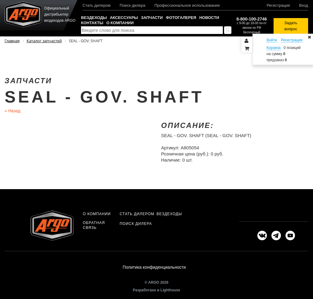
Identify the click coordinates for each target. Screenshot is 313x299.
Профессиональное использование (187, 5)
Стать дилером (97, 5)
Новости (209, 17)
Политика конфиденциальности (154, 268)
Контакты (92, 23)
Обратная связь (94, 225)
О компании (120, 23)
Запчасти (152, 17)
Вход (303, 5)
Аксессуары (124, 17)
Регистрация (278, 5)
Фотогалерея (181, 17)
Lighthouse (170, 292)
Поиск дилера (132, 5)
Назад (12, 110)
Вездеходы (94, 17)
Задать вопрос (290, 26)
